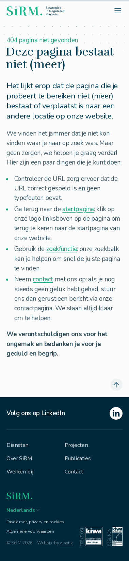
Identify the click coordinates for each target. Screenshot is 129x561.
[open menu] (118, 11)
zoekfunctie (61, 249)
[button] (23, 510)
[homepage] (35, 11)
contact (43, 279)
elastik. (66, 545)
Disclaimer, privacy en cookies (34, 523)
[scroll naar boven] (116, 384)
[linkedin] (64, 413)
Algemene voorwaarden (29, 533)
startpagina (78, 209)
